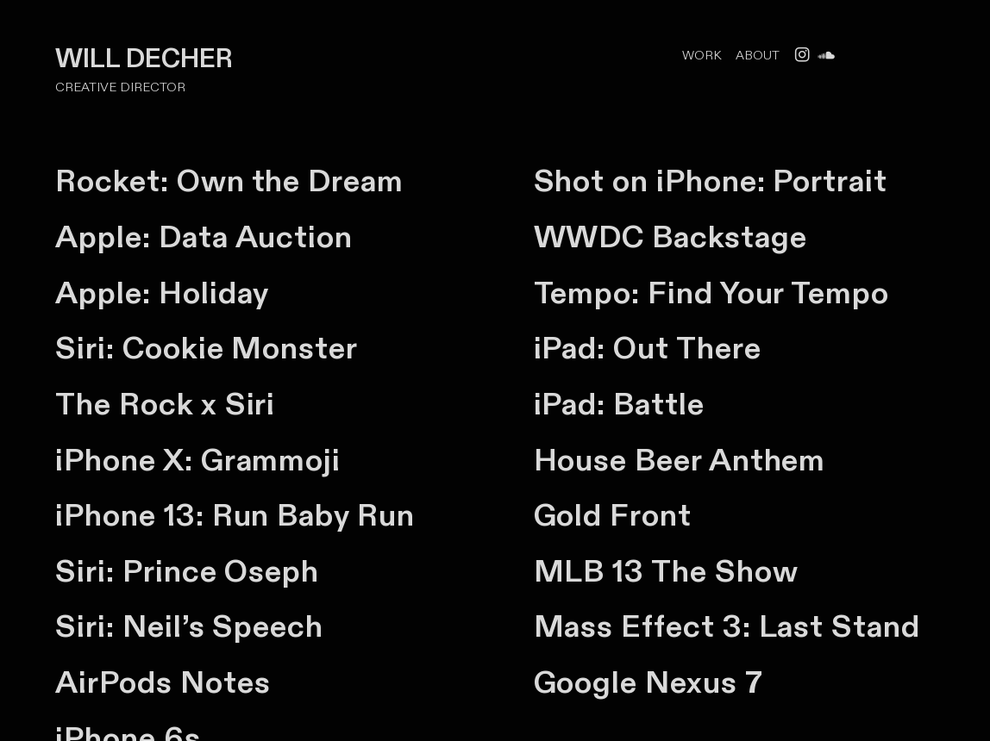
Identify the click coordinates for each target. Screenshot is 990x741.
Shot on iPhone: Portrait (710, 181)
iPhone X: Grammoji (198, 461)
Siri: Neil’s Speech (189, 627)
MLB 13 (593, 572)
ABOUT (758, 55)
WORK (703, 55)
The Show (724, 572)
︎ (826, 55)
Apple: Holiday (162, 293)
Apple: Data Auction (204, 237)
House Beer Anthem (680, 461)
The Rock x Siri (165, 405)
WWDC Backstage (670, 237)
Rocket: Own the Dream (229, 181)
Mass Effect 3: (642, 627)
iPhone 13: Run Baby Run (234, 516)
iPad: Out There (647, 349)
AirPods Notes (162, 683)
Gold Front (613, 516)
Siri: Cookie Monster (206, 349)
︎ (802, 55)
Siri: (88, 572)
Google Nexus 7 (648, 683)
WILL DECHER (146, 59)
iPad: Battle (619, 405)
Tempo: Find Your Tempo (711, 293)
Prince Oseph (220, 572)
